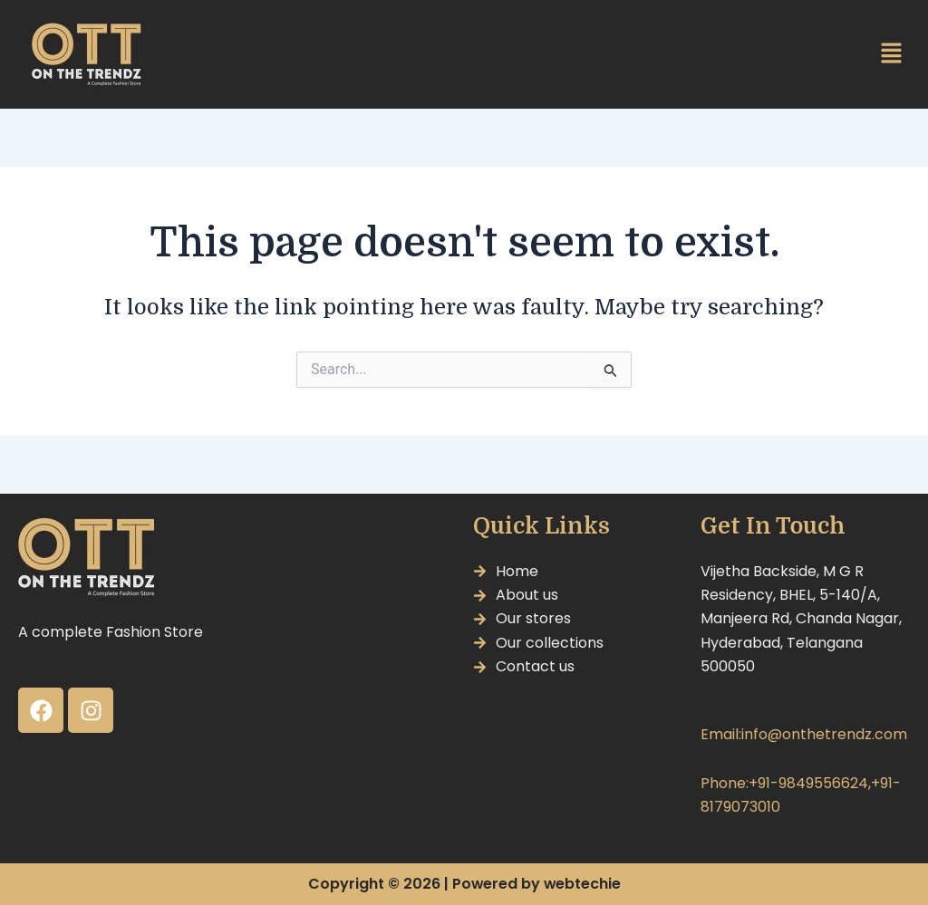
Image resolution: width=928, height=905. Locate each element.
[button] (892, 54)
